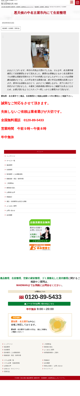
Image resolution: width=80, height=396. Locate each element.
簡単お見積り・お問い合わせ (53, 366)
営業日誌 (7, 371)
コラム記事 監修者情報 (12, 363)
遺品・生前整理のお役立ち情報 (16, 201)
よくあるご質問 (11, 206)
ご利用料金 (10, 183)
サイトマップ (48, 368)
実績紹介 (9, 197)
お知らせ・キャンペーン (12, 368)
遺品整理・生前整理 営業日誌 (10, 28)
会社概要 (9, 215)
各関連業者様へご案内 (51, 352)
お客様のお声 (11, 192)
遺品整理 (9, 165)
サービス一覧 (11, 160)
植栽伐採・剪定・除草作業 (15, 178)
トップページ (11, 156)
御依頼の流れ (11, 188)
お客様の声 (7, 366)
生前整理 (9, 169)
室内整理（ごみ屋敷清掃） (15, 174)
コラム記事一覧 (9, 360)
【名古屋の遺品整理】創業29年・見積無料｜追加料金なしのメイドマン (42, 378)
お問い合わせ (11, 210)
